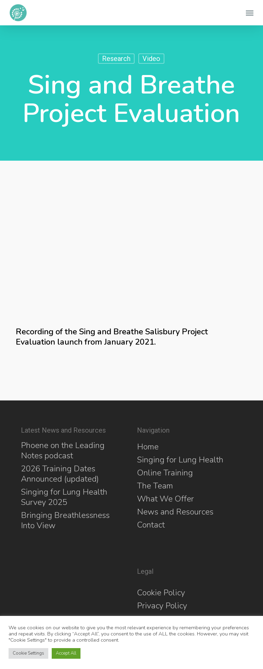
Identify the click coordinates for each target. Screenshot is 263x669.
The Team (155, 486)
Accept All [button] (66, 653)
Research (116, 58)
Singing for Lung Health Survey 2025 (64, 497)
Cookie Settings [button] (28, 653)
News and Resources (175, 512)
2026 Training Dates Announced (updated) (60, 473)
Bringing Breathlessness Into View (65, 520)
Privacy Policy (162, 605)
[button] (249, 12)
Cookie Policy (161, 592)
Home (148, 447)
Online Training (165, 473)
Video (151, 58)
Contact (151, 525)
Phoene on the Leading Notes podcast (62, 450)
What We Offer (165, 499)
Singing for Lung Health (180, 460)
